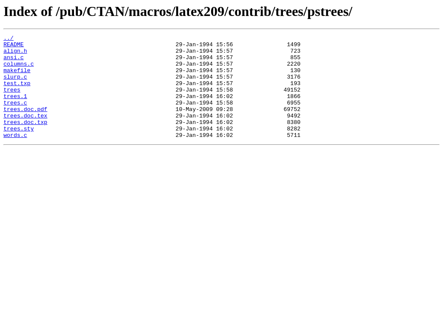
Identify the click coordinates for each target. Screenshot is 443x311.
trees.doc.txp (25, 140)
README (13, 47)
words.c (15, 155)
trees (11, 101)
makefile (16, 78)
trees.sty (18, 148)
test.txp (16, 93)
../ (8, 39)
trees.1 (15, 109)
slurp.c (15, 85)
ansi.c (13, 62)
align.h (15, 54)
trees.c (15, 117)
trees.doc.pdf (25, 124)
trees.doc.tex (25, 132)
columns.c (18, 70)
